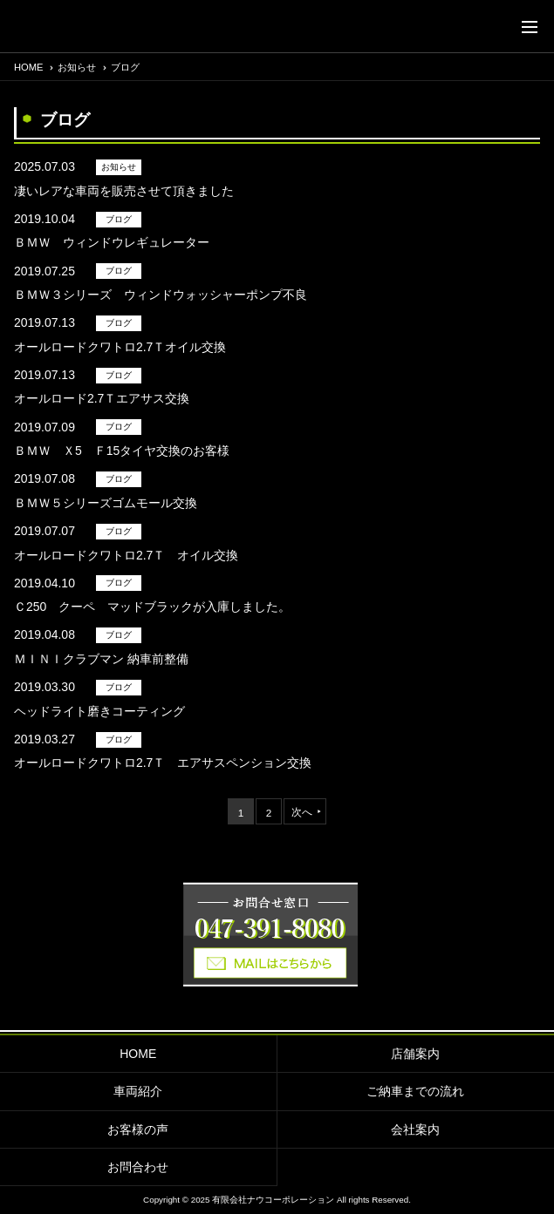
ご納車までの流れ (415, 1091)
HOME (138, 1054)
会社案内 (415, 1129)
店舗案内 (415, 1054)
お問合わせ (137, 1167)
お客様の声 (137, 1129)
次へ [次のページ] (301, 811)
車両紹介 (137, 1091)
